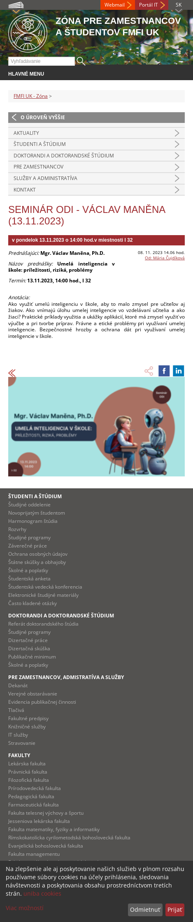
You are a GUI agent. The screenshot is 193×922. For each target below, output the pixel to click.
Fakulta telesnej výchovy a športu (46, 812)
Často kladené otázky (32, 603)
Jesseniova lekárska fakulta (39, 821)
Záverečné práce (27, 545)
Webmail (115, 4)
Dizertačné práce (28, 640)
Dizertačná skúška (29, 648)
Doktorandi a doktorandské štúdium (64, 155)
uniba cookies (42, 893)
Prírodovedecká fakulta (34, 788)
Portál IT (148, 4)
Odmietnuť (145, 909)
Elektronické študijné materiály (43, 595)
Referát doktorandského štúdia (43, 623)
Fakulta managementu (34, 853)
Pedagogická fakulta (31, 796)
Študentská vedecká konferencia (45, 586)
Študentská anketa (29, 578)
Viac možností (25, 908)
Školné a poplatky (28, 570)
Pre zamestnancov (38, 166)
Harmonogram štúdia (33, 521)
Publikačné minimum (32, 656)
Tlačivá (16, 710)
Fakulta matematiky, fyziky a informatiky (54, 829)
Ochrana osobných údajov (37, 553)
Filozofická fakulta (28, 779)
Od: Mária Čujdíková (165, 258)
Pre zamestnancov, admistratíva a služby (66, 677)
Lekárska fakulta (27, 763)
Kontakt (25, 189)
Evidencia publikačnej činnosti (42, 701)
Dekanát (18, 685)
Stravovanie (21, 742)
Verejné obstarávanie (32, 693)
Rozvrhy (17, 529)
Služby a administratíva (45, 178)
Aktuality (26, 132)
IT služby (18, 734)
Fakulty (19, 755)
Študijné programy (29, 537)
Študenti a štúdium (40, 144)
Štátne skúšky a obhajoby (37, 562)
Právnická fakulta (27, 771)
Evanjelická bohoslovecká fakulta (45, 845)
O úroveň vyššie (43, 117)
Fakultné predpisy (28, 718)
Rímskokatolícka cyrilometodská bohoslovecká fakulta (69, 837)
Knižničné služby (27, 726)
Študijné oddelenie (29, 504)
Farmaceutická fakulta (33, 804)
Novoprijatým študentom (36, 512)
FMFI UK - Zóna (31, 95)
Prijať (174, 909)
